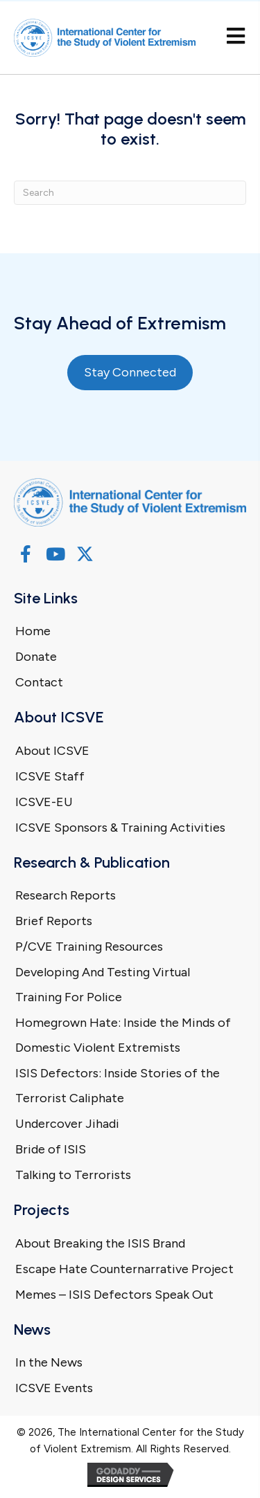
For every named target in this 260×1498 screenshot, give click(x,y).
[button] (25, 553)
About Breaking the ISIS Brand (100, 1243)
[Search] (130, 193)
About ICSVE (52, 750)
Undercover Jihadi (67, 1123)
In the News (49, 1362)
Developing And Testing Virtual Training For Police (102, 985)
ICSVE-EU (44, 802)
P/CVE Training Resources (89, 946)
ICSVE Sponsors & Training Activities (120, 827)
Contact (39, 682)
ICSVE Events (54, 1388)
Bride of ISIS (50, 1149)
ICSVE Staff (50, 776)
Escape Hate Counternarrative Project (124, 1269)
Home (33, 631)
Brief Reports (53, 921)
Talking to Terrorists (73, 1174)
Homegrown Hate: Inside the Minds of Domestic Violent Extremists (123, 1035)
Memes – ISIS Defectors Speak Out (114, 1294)
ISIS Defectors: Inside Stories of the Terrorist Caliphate (117, 1086)
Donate (36, 656)
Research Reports (65, 895)
